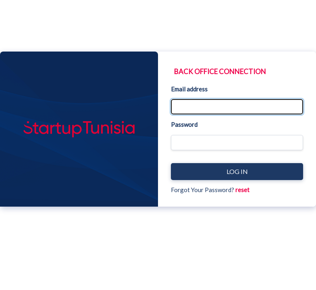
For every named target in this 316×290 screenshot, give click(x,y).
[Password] (237, 142)
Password (184, 124)
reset (242, 189)
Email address (189, 89)
